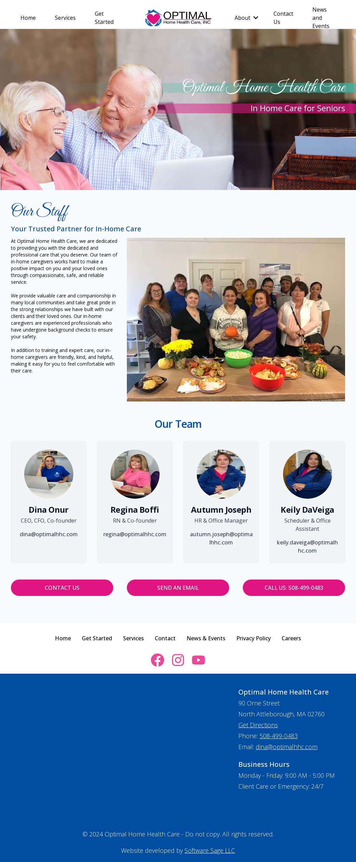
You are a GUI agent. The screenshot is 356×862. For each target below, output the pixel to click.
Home (28, 17)
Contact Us (283, 18)
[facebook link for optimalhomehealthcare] (157, 660)
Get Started (104, 18)
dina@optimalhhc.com (286, 747)
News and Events (320, 18)
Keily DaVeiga (307, 509)
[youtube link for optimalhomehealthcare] (198, 660)
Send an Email (178, 587)
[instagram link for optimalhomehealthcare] (178, 660)
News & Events (206, 638)
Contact (165, 638)
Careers (291, 638)
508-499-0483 (278, 736)
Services (65, 17)
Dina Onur (49, 509)
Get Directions (258, 725)
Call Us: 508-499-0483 (294, 587)
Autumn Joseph (221, 509)
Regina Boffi (134, 509)
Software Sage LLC (209, 850)
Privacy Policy (253, 638)
